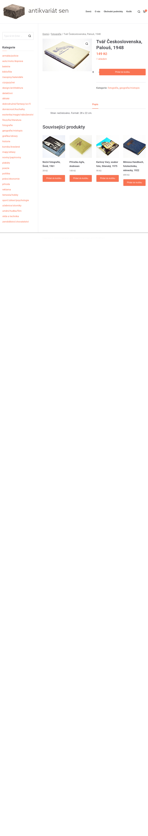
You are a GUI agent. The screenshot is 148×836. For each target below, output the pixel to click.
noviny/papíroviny (11, 157)
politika (6, 173)
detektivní (7, 93)
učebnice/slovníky (11, 205)
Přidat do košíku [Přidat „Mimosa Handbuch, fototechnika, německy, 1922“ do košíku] (134, 182)
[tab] (95, 105)
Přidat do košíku (122, 72)
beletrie (6, 66)
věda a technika (10, 216)
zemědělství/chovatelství (15, 221)
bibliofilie (7, 71)
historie (6, 141)
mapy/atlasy (8, 152)
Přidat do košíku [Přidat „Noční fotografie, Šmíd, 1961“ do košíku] (53, 178)
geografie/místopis (129, 88)
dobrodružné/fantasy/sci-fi (16, 104)
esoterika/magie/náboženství (17, 114)
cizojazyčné (8, 82)
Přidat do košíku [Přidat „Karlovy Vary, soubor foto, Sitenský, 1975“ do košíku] (107, 178)
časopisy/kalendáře (12, 77)
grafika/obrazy (10, 136)
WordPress (100, 238)
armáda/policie (10, 55)
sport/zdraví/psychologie (15, 200)
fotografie (56, 34)
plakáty (6, 162)
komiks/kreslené (11, 146)
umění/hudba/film (12, 211)
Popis (95, 104)
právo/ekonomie (11, 178)
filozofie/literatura (11, 120)
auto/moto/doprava (12, 61)
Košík (129, 11)
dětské (5, 98)
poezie (5, 168)
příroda (6, 184)
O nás (97, 11)
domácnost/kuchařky (13, 109)
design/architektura (12, 88)
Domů (88, 11)
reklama (6, 189)
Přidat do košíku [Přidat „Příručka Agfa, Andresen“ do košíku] (80, 178)
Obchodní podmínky (113, 11)
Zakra (88, 238)
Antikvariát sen (66, 238)
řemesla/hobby (10, 195)
